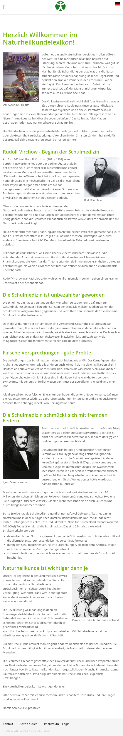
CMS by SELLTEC (14, 730)
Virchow (40, 159)
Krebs (6, 364)
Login (65, 724)
